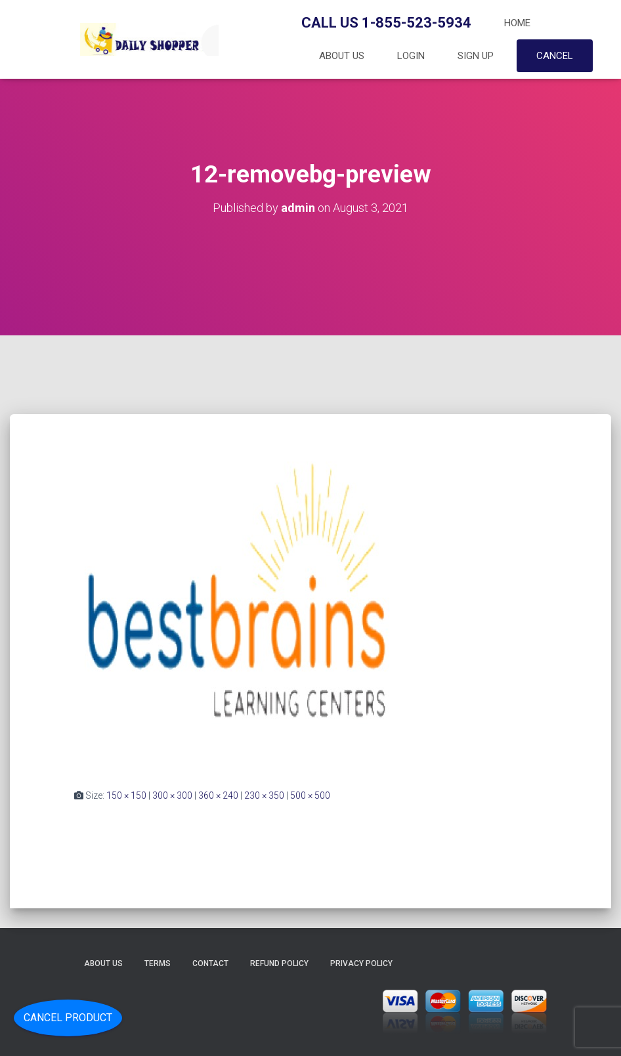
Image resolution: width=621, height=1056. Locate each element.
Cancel (554, 56)
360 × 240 (218, 795)
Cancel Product (68, 1017)
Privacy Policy (361, 963)
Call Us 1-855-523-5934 (386, 22)
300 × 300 (172, 795)
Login (411, 56)
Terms (157, 963)
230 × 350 (264, 795)
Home (517, 23)
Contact (210, 963)
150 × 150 (126, 795)
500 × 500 (310, 795)
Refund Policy (279, 963)
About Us (341, 56)
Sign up (476, 56)
